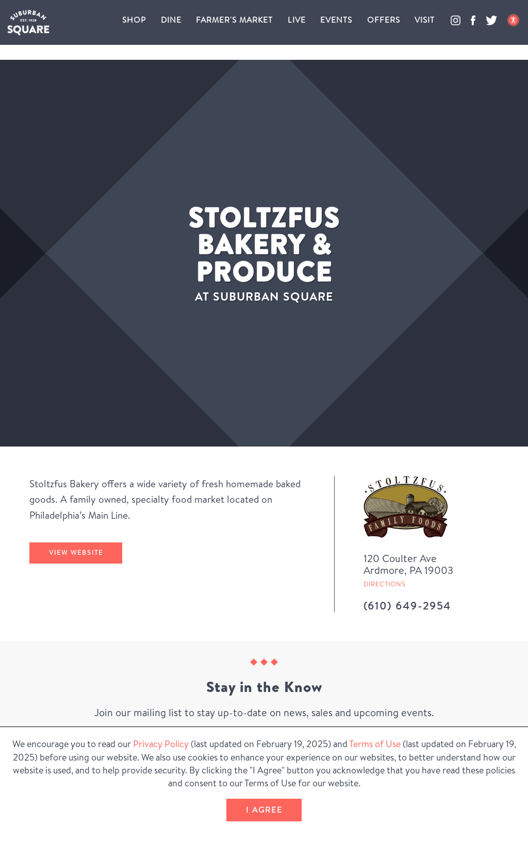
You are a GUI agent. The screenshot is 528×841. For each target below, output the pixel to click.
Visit (425, 19)
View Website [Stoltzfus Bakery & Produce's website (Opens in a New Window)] (76, 552)
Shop (134, 19)
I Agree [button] (264, 809)
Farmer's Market (234, 19)
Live (297, 19)
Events (336, 19)
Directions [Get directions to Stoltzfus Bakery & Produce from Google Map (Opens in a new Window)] (385, 584)
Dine (171, 19)
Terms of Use (375, 743)
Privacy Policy (161, 743)
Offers (383, 19)
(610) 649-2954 (407, 606)
